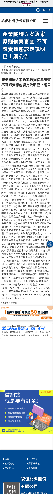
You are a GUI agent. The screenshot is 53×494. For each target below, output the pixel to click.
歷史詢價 (9, 468)
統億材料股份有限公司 (19, 21)
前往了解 (27, 5)
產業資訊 (9, 463)
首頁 (7, 459)
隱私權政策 (34, 463)
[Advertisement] (26, 367)
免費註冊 (32, 468)
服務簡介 (32, 459)
